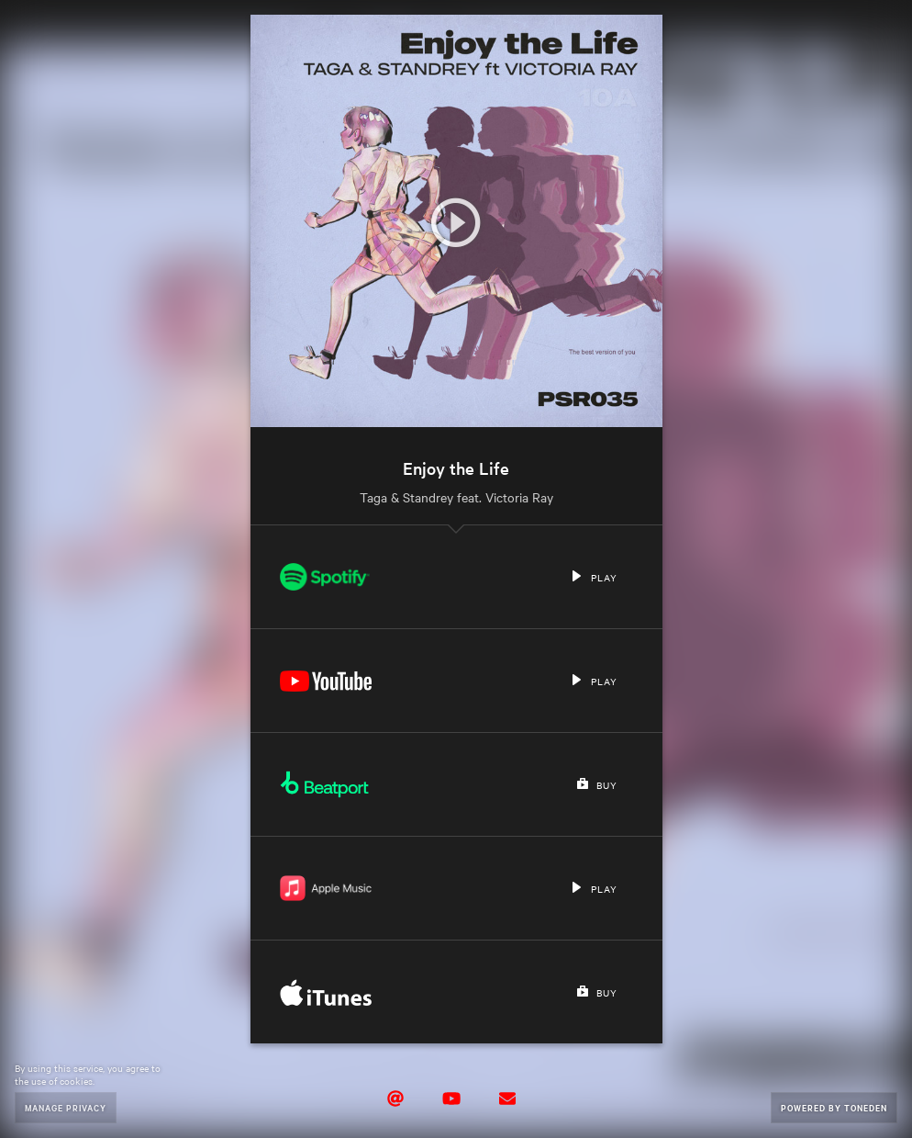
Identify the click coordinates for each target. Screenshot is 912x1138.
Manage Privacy (65, 1107)
